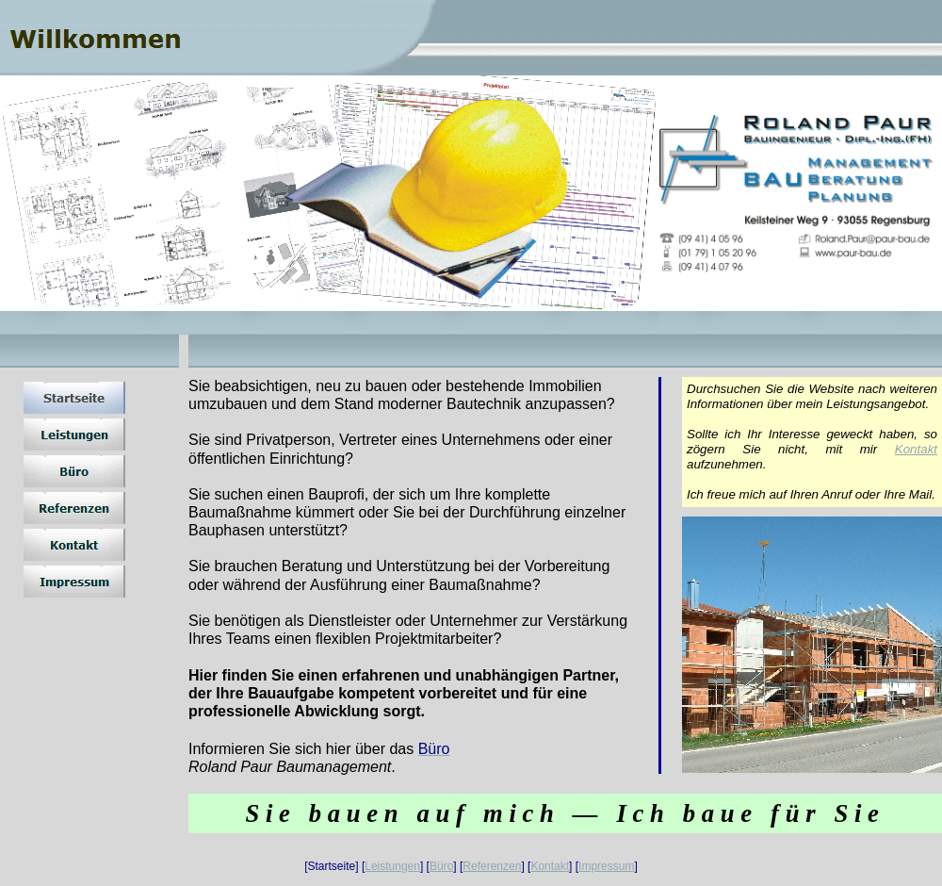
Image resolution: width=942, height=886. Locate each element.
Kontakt (916, 449)
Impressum (606, 866)
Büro (441, 866)
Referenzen (492, 866)
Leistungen (392, 866)
